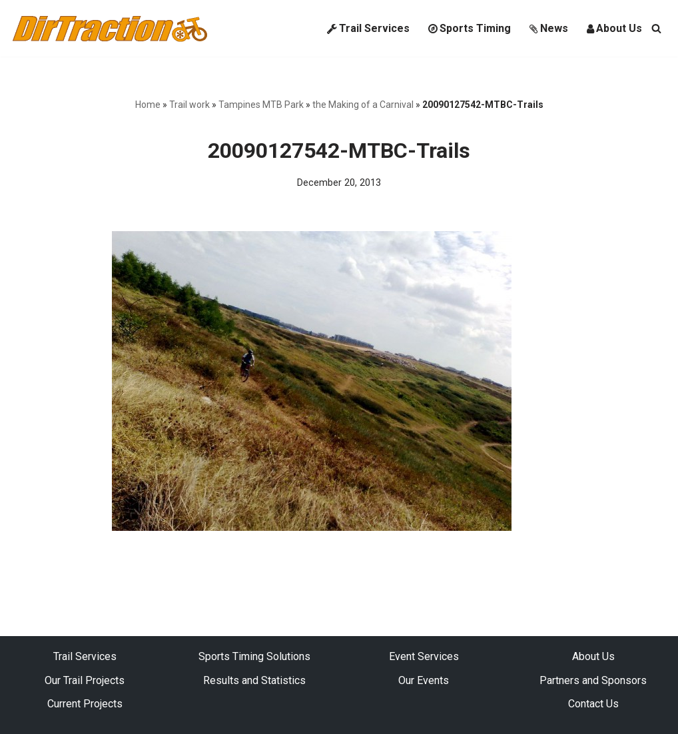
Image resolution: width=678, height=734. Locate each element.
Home (148, 104)
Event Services (424, 656)
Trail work (189, 104)
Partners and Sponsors (593, 680)
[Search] (656, 28)
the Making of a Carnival (363, 104)
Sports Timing (469, 28)
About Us (614, 28)
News (548, 28)
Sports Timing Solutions (254, 656)
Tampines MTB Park (261, 104)
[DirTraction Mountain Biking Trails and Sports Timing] (110, 28)
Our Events (423, 680)
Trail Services (368, 28)
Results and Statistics (254, 680)
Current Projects (85, 703)
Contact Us (593, 703)
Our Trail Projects (85, 680)
